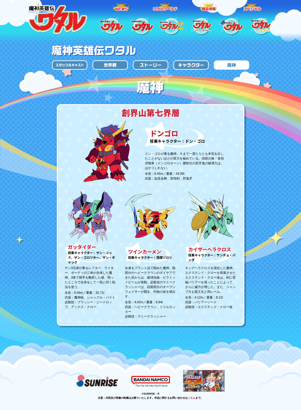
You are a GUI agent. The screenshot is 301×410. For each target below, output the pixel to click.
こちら (191, 397)
